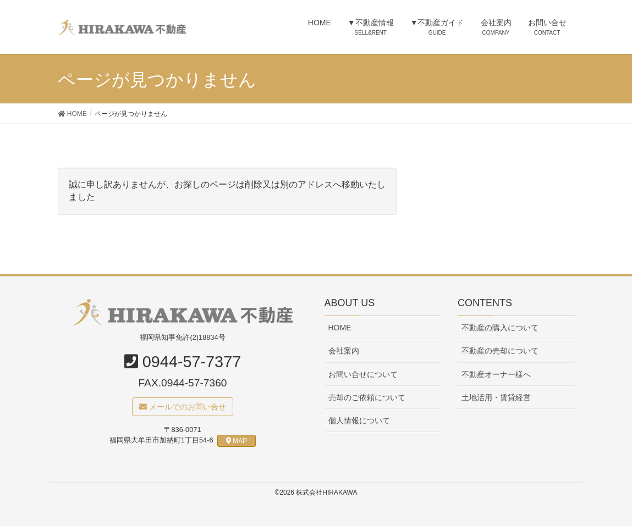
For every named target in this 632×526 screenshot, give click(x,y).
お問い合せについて (363, 374)
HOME (339, 328)
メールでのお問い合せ (182, 406)
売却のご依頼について (366, 397)
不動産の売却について (499, 351)
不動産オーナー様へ (496, 374)
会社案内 (343, 351)
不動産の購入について (499, 328)
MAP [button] (237, 441)
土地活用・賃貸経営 (496, 397)
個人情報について (359, 420)
